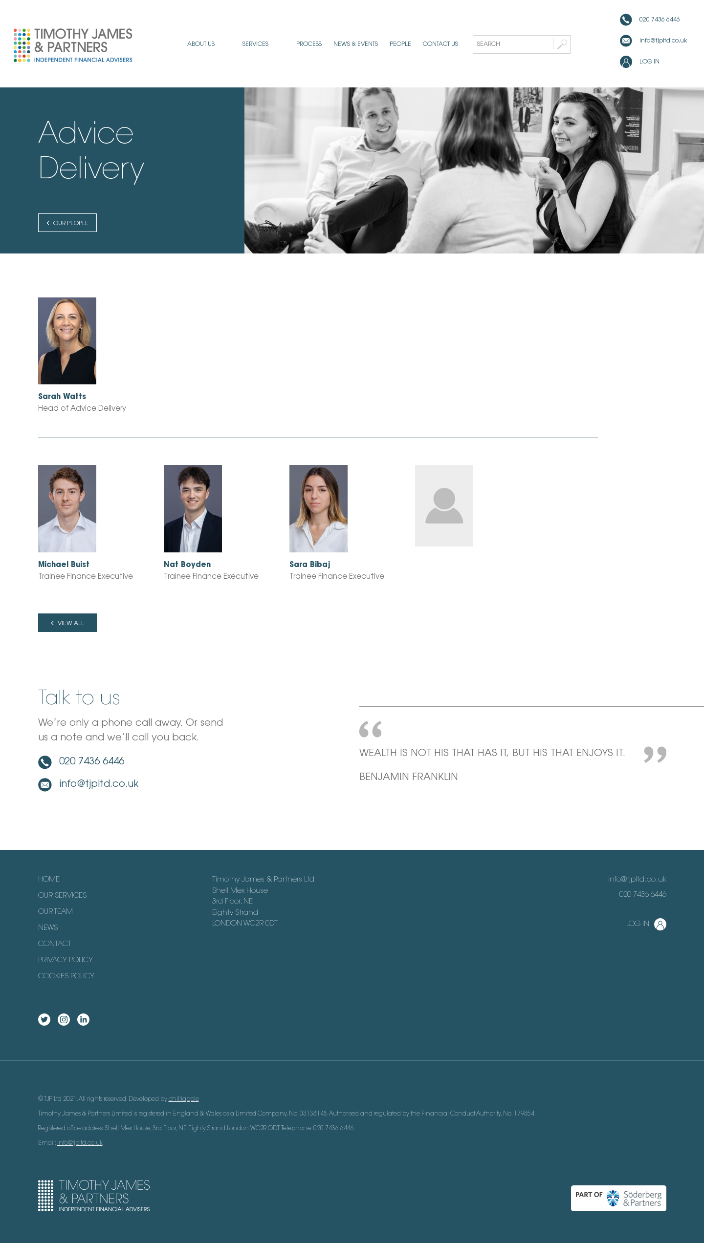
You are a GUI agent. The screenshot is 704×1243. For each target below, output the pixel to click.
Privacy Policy (65, 960)
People (384, 44)
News (48, 928)
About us (217, 44)
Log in (649, 62)
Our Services (62, 896)
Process (293, 44)
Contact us (424, 44)
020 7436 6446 (659, 20)
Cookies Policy (66, 976)
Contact (54, 944)
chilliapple (184, 1099)
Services (255, 44)
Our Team (55, 912)
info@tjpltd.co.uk (663, 41)
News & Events (339, 44)
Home (49, 880)
